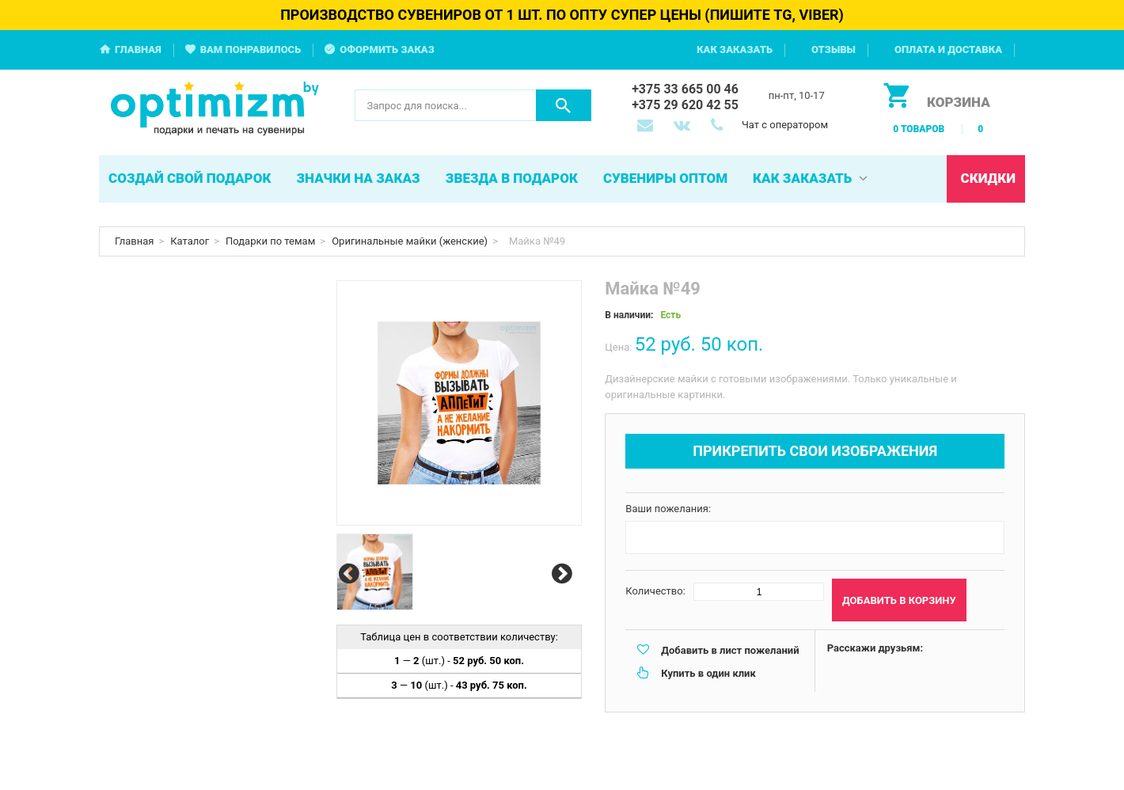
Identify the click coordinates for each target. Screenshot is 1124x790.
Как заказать (735, 49)
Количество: (655, 591)
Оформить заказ (387, 49)
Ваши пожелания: (668, 509)
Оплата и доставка (948, 49)
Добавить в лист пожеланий (730, 650)
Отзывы (833, 49)
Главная (138, 49)
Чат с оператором (785, 125)
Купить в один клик (708, 673)
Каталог (189, 241)
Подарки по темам (270, 241)
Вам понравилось (251, 49)
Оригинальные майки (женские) (410, 241)
